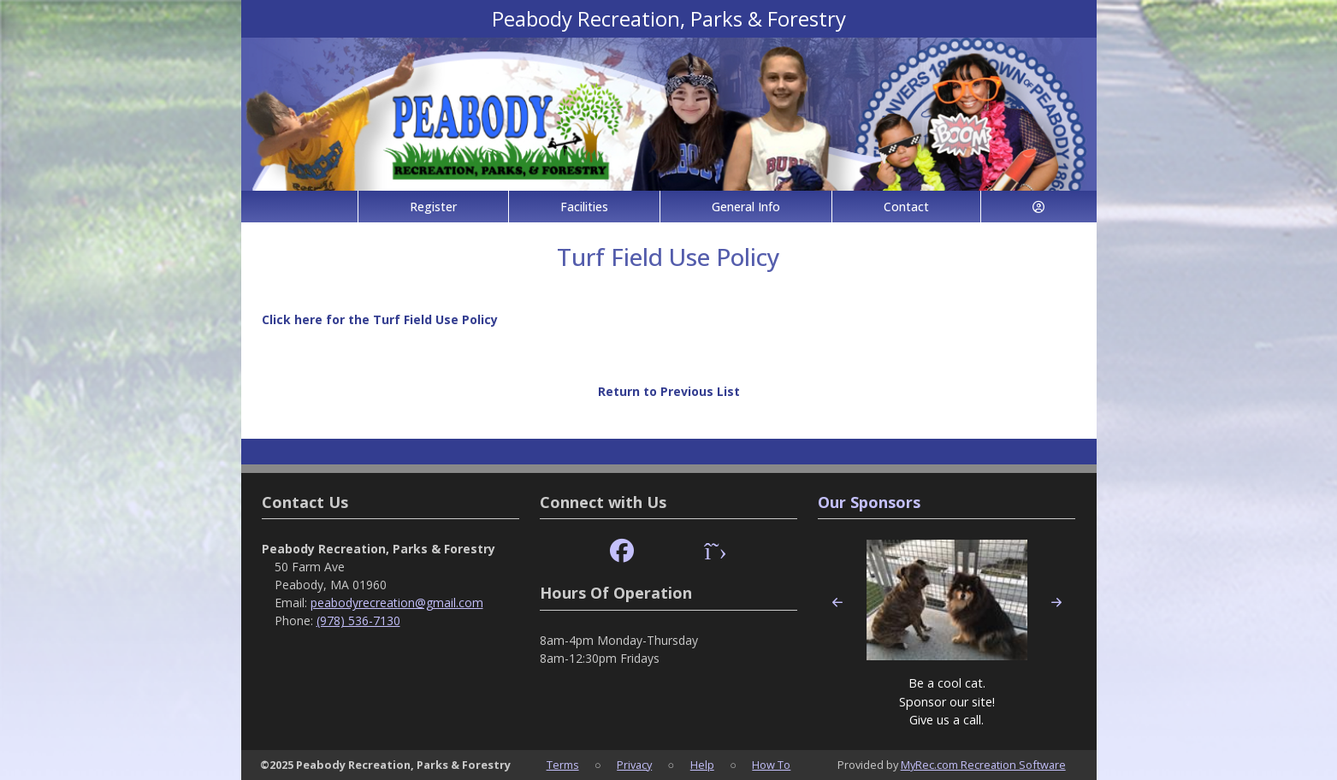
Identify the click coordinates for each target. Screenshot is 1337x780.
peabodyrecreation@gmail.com (397, 602)
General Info (746, 206)
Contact (906, 206)
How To (771, 764)
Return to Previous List (669, 391)
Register (433, 206)
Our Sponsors (869, 502)
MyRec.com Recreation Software (983, 764)
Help (702, 764)
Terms (563, 764)
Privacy (634, 764)
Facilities (584, 206)
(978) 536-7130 (358, 620)
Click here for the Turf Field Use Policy (380, 319)
